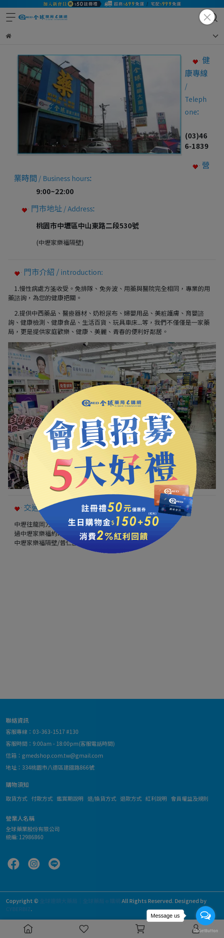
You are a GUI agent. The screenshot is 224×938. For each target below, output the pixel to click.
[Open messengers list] (205, 915)
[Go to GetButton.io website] (205, 930)
